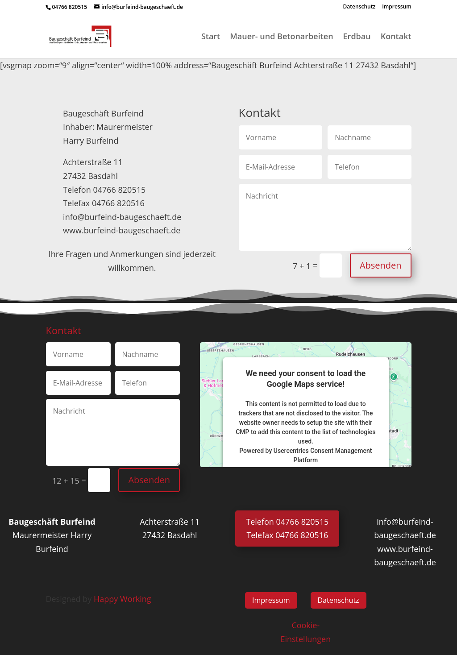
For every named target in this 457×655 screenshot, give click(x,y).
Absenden (381, 265)
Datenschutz (359, 7)
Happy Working (122, 598)
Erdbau (357, 37)
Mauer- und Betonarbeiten (281, 37)
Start (210, 37)
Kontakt (396, 37)
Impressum (396, 7)
